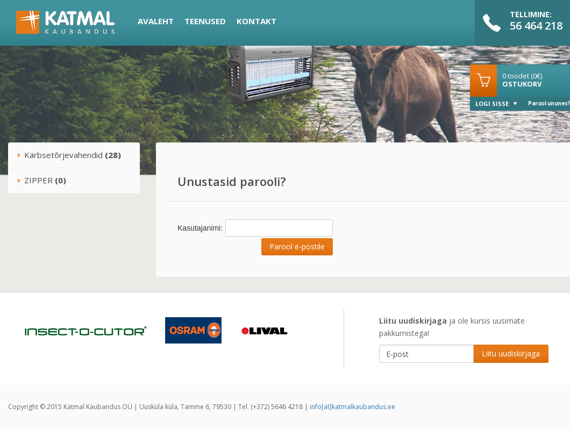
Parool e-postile (297, 246)
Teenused (205, 21)
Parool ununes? (549, 103)
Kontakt (256, 21)
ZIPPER (41, 180)
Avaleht (156, 21)
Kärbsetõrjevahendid (69, 154)
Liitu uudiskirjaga (511, 353)
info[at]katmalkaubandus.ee (352, 406)
